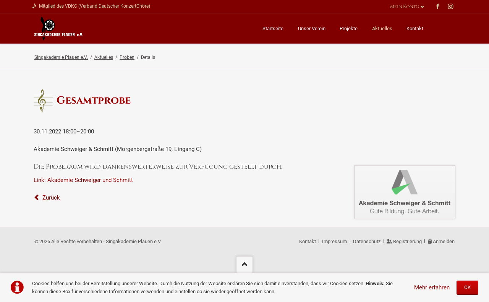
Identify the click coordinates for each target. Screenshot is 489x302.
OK (467, 287)
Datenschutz (367, 241)
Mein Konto (404, 6)
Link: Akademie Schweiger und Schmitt (83, 180)
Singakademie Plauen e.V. (61, 57)
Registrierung (407, 241)
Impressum (334, 241)
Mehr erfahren (432, 287)
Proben (127, 57)
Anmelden (444, 241)
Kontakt (307, 241)
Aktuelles (103, 57)
